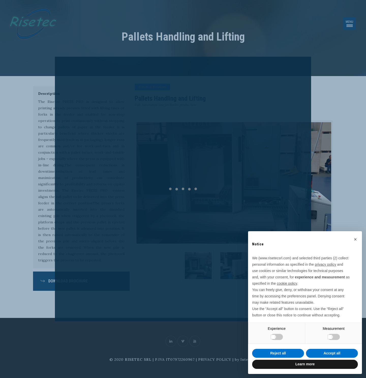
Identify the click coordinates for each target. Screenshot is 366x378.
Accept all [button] (332, 353)
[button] (355, 239)
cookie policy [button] (287, 283)
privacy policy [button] (325, 264)
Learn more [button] (305, 364)
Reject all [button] (278, 353)
